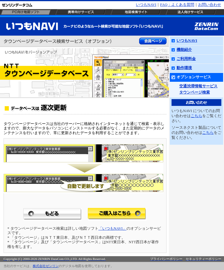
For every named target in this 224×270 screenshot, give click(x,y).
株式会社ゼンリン (46, 266)
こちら (196, 116)
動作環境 (184, 68)
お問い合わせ (209, 5)
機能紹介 (184, 50)
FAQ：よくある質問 (177, 5)
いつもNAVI (146, 5)
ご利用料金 (186, 59)
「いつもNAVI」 (112, 228)
